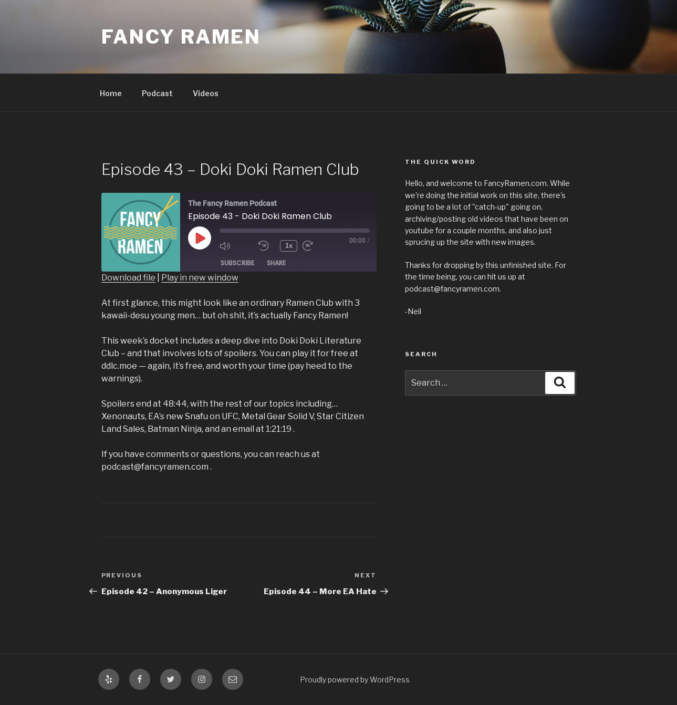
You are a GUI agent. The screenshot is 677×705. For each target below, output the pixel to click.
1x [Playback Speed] (289, 246)
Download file (128, 278)
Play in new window (199, 278)
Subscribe (237, 262)
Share (276, 262)
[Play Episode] (199, 238)
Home (111, 93)
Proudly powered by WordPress (355, 679)
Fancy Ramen (181, 36)
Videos (205, 93)
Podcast (157, 93)
